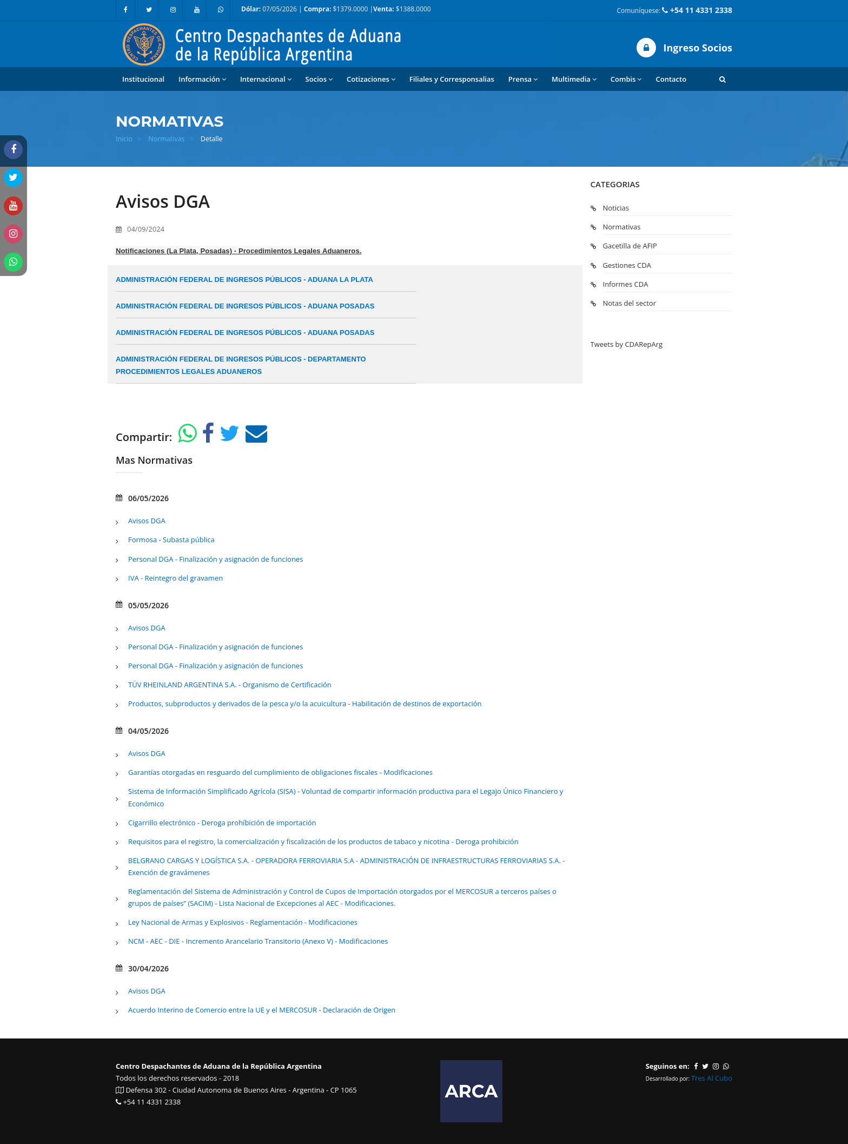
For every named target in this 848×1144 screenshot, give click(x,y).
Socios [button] (319, 79)
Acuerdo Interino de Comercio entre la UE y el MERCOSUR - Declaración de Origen (261, 1010)
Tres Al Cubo (711, 1078)
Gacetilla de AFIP (630, 246)
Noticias (616, 208)
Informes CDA (625, 284)
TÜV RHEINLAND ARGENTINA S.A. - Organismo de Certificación (230, 684)
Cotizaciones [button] (371, 79)
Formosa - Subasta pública (171, 539)
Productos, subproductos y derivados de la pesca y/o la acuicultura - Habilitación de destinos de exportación (305, 703)
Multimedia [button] (574, 79)
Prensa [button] (523, 79)
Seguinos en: (668, 1066)
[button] (722, 79)
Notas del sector (629, 303)
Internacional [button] (266, 79)
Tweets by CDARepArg (627, 344)
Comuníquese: (674, 10)
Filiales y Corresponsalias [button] (451, 79)
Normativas (166, 138)
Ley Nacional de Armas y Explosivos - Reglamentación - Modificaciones (242, 922)
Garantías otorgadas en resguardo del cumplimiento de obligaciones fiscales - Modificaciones (280, 772)
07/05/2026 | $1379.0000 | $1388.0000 (336, 9)
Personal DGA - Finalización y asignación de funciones (215, 559)
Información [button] (202, 79)
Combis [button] (626, 79)
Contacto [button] (670, 79)
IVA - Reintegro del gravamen (175, 578)
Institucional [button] (143, 79)
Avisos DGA (146, 520)
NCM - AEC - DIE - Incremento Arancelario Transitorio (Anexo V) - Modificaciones (258, 941)
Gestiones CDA (627, 265)
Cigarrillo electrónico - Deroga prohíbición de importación (222, 822)
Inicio (124, 138)
